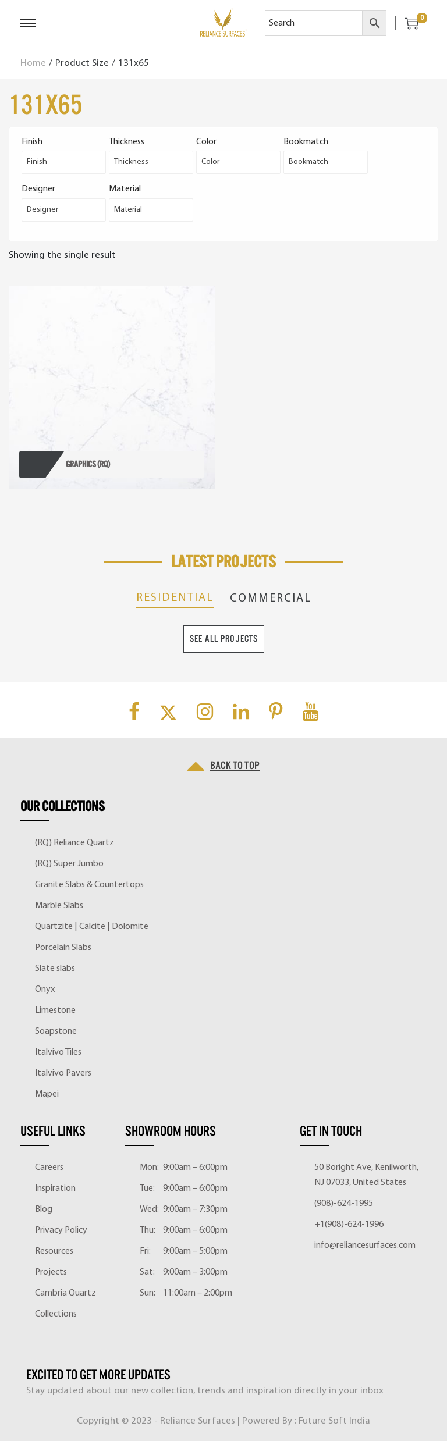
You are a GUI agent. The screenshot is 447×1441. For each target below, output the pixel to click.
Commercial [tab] (270, 598)
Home (33, 63)
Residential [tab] (175, 598)
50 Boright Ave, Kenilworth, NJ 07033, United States (366, 1175)
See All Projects (224, 639)
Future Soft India (334, 1421)
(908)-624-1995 (343, 1203)
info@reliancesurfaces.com (365, 1245)
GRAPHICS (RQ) (88, 464)
